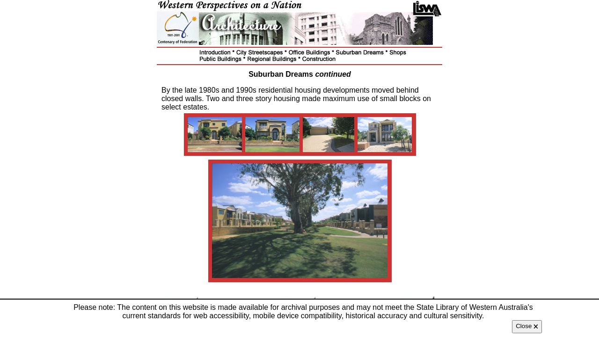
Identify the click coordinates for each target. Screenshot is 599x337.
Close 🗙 (527, 326)
